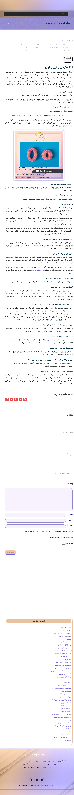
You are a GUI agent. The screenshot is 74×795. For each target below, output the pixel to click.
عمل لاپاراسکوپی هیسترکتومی (62, 685)
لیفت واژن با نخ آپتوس (64, 648)
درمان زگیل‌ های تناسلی (64, 645)
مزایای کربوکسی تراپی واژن (63, 682)
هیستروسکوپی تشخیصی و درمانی (61, 688)
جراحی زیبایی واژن (54, 44)
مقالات (38, 44)
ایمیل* (71, 520)
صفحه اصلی (17, 23)
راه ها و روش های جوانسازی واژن (61, 717)
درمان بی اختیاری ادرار (61, 116)
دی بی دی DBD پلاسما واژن (63, 653)
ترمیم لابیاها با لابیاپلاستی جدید (62, 651)
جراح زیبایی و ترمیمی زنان (63, 662)
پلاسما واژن (68, 639)
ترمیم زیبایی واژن (66, 711)
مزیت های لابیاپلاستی (65, 708)
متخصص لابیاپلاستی (65, 734)
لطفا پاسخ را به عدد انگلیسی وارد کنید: (61, 537)
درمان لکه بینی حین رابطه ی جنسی (61, 714)
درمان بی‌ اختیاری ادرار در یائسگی (61, 700)
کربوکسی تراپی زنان (65, 697)
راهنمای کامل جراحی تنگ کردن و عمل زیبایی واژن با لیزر (34, 47)
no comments (66, 50)
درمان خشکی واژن (66, 659)
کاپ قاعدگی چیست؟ (65, 729)
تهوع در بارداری (66, 732)
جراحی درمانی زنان (64, 44)
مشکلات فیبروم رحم (65, 703)
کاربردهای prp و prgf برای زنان (63, 473)
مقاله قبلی (8, 406)
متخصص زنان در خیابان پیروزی (62, 679)
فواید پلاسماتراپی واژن (64, 636)
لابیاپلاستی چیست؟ (66, 740)
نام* (71, 514)
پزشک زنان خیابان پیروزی (63, 677)
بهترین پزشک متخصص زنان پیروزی (61, 668)
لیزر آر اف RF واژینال (64, 656)
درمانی (47, 44)
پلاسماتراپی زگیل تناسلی (64, 642)
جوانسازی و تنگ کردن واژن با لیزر (56, 47)
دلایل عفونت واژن (66, 706)
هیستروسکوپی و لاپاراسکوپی (63, 665)
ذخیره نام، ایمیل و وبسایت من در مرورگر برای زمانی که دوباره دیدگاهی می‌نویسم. (47, 531)
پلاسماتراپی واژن (66, 691)
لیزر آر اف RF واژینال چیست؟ (62, 737)
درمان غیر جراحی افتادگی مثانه (62, 726)
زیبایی (42, 44)
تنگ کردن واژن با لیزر (66, 40)
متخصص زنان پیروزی (65, 674)
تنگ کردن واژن (53, 340)
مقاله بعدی (69, 406)
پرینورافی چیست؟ (67, 453)
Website (70, 526)
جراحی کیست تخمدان (65, 720)
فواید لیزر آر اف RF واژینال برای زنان (60, 694)
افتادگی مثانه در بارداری (64, 723)
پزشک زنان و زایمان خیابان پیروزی (61, 671)
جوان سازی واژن (38, 270)
